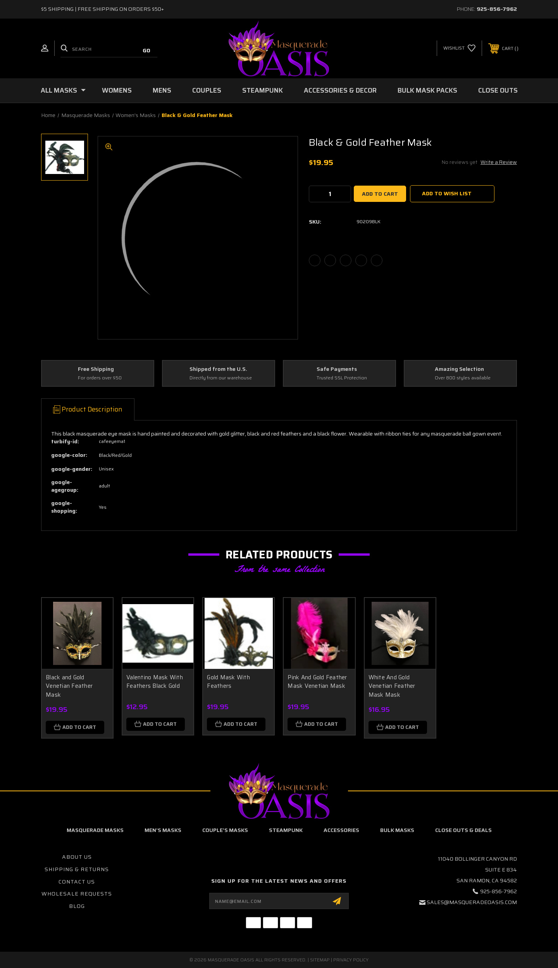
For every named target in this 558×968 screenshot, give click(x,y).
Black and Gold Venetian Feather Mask (69, 686)
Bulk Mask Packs (427, 90)
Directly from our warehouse (220, 378)
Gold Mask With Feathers (228, 682)
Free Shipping (96, 369)
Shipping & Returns (77, 869)
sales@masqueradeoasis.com (472, 902)
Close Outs (498, 90)
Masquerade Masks (95, 830)
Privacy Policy (351, 959)
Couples (206, 90)
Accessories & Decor (340, 90)
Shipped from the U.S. (218, 369)
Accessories (341, 830)
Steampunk (262, 90)
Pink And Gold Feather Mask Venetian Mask (317, 682)
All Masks (63, 90)
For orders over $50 (100, 378)
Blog (77, 906)
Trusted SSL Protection (342, 378)
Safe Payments (337, 369)
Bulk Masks (397, 830)
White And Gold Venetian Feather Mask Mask (392, 686)
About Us (77, 857)
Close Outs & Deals (463, 830)
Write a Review (498, 162)
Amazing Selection (459, 369)
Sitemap (320, 959)
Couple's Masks (225, 830)
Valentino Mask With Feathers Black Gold (154, 682)
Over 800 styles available (463, 378)
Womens (117, 90)
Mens (162, 90)
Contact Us (77, 881)
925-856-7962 (497, 9)
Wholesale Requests (76, 893)
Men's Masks (163, 830)
